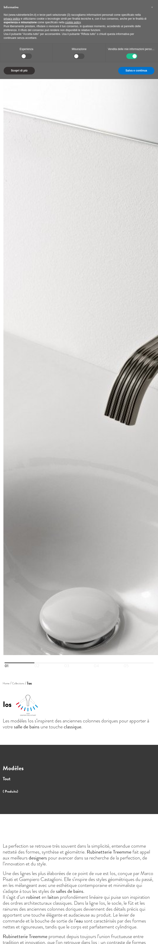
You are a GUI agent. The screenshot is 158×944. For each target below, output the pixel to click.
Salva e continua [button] (136, 70)
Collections (18, 683)
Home (6, 683)
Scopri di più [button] (19, 70)
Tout (6, 778)
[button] (152, 7)
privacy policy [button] (12, 18)
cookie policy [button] (73, 22)
